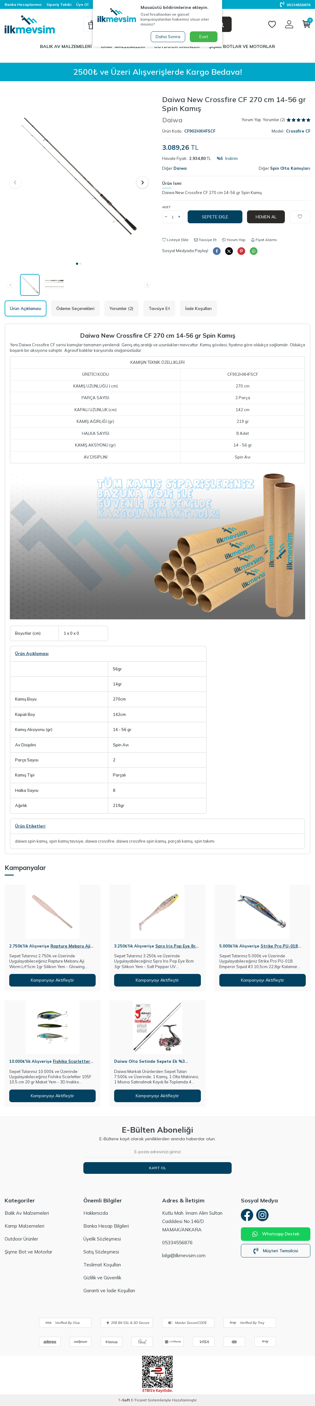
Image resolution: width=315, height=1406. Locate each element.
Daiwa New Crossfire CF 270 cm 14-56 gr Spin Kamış (212, 192)
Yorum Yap (251, 119)
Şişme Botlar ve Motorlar (242, 46)
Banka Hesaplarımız (23, 4)
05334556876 (295, 4)
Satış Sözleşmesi (101, 1252)
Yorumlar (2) (122, 308)
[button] (77, 264)
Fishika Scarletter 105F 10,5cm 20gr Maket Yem (49, 1064)
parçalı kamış (180, 841)
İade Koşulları (198, 308)
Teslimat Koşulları (102, 1265)
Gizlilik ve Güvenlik (102, 1278)
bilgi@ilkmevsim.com (183, 1255)
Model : (291, 131)
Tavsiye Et (205, 239)
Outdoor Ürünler (21, 1239)
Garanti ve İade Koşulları (109, 1290)
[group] (79, 176)
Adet (166, 207)
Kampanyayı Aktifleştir (52, 980)
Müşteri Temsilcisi (275, 1251)
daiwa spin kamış (31, 841)
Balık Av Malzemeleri (66, 46)
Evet (203, 36)
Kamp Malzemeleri (24, 1226)
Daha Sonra (168, 36)
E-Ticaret (139, 1400)
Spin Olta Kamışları (290, 168)
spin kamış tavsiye (66, 841)
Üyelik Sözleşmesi (102, 1239)
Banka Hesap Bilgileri (106, 1226)
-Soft (124, 1400)
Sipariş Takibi (58, 4)
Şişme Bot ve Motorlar (28, 1252)
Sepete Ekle (215, 217)
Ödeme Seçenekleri (75, 308)
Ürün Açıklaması (25, 308)
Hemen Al (266, 217)
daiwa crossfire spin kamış (141, 841)
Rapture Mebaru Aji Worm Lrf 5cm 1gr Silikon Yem (49, 948)
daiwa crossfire (99, 841)
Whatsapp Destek (275, 1234)
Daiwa (172, 120)
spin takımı (204, 841)
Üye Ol (82, 4)
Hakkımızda (95, 1213)
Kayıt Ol (157, 1168)
